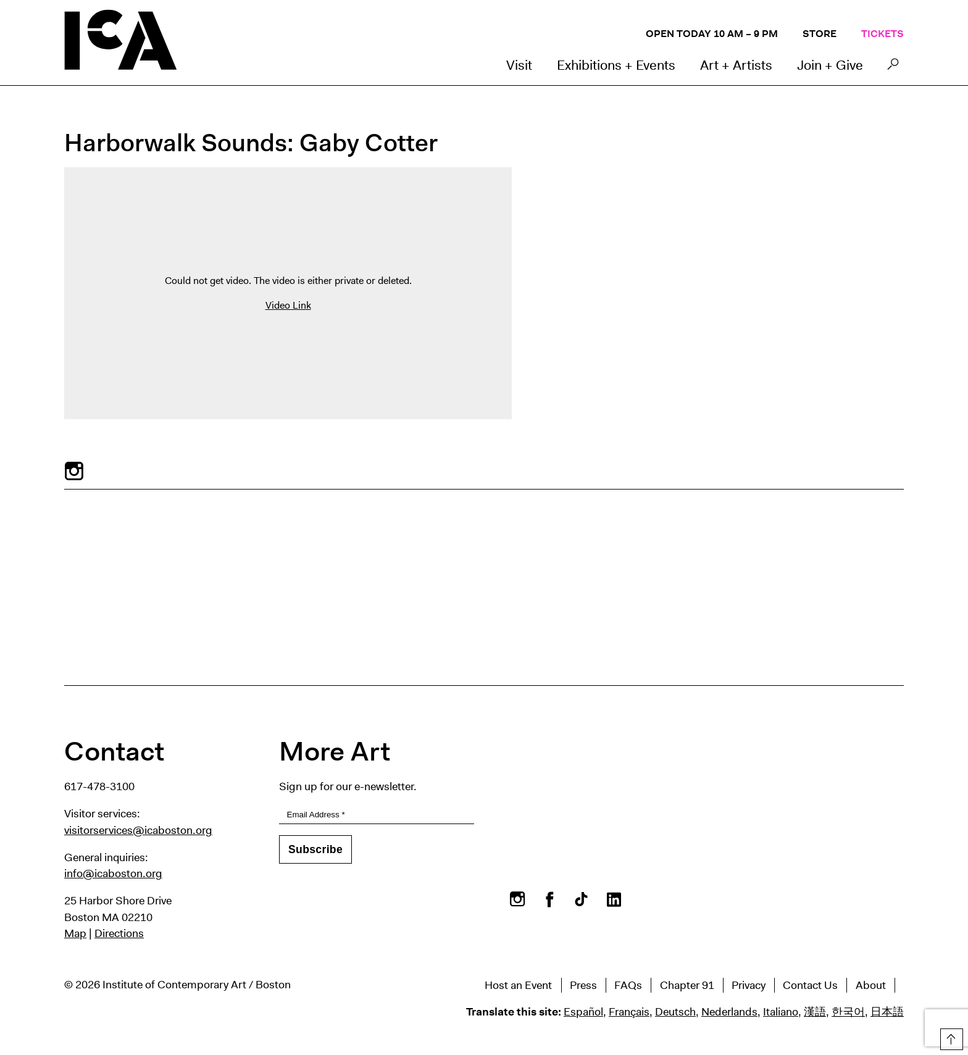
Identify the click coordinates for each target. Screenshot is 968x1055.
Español (583, 1011)
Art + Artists (736, 65)
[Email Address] (376, 815)
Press (583, 985)
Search (893, 67)
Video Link (288, 305)
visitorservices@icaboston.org (138, 830)
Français (629, 1011)
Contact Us (810, 985)
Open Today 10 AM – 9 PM (712, 33)
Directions (119, 933)
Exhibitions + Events (616, 65)
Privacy (749, 985)
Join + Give (830, 65)
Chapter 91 (687, 985)
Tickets (882, 33)
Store (820, 33)
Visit (519, 65)
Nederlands (729, 1011)
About (871, 985)
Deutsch (675, 1011)
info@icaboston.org (113, 873)
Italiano (780, 1011)
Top (950, 1037)
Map (75, 933)
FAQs (628, 985)
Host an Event (518, 985)
